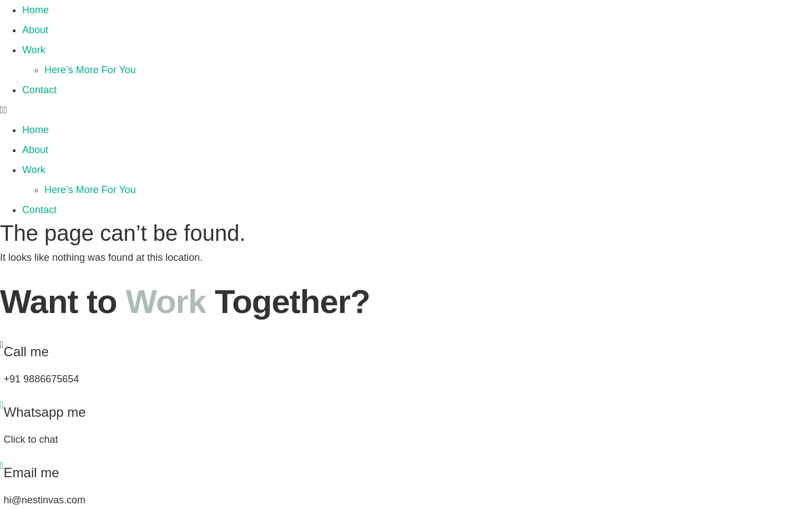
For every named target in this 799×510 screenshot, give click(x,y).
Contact (39, 89)
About (35, 30)
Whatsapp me (45, 412)
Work (33, 49)
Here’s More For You (90, 69)
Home (35, 10)
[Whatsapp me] (2, 405)
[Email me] (2, 465)
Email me (31, 472)
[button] (399, 110)
